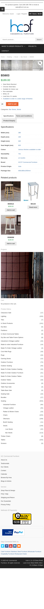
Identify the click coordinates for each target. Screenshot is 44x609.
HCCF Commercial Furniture (27, 204)
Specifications (8, 157)
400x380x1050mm (24, 212)
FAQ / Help (4, 535)
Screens (3, 485)
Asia (19, 208)
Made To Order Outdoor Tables (11, 418)
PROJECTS (32, 46)
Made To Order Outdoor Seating (11, 411)
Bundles (3, 439)
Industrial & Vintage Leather (10, 382)
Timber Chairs (5, 477)
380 (19, 174)
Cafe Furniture (6, 593)
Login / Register (22, 14)
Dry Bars (4, 368)
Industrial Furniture (9, 446)
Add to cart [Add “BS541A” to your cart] (11, 251)
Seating (9, 57)
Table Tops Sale (6, 428)
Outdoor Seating (6, 407)
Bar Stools (24, 57)
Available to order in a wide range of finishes (18, 140)
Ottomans (6, 460)
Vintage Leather (8, 449)
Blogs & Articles (6, 522)
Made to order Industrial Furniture (12, 386)
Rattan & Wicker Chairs (11, 453)
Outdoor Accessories (8, 425)
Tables (3, 481)
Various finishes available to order (29, 191)
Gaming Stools (6, 400)
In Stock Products (7, 365)
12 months (21, 199)
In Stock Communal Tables (10, 375)
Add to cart (12, 145)
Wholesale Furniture (34, 593)
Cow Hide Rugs (6, 393)
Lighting (3, 358)
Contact (3, 512)
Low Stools (9, 470)
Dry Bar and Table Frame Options (12, 379)
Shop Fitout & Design (8, 532)
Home (3, 57)
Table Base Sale (6, 432)
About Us (4, 501)
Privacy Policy (5, 546)
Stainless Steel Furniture (19, 593)
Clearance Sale (6, 354)
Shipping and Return (8, 539)
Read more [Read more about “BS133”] (33, 249)
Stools (16, 57)
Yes (19, 195)
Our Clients (4, 508)
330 (19, 178)
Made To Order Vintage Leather (11, 389)
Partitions (4, 372)
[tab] (8, 157)
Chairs (5, 456)
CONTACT (5, 51)
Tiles (2, 361)
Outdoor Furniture (7, 403)
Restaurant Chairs (21, 595)
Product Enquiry (9, 162)
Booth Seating (8, 463)
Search (39, 39)
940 (19, 182)
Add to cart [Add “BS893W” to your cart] (11, 285)
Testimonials (5, 505)
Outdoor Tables (6, 421)
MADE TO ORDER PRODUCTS (12, 46)
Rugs (2, 396)
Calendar (4, 515)
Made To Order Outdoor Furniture (12, 414)
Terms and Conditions (24, 157)
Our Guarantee (6, 542)
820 (19, 187)
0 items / (36, 14)
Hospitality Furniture (8, 595)
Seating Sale (5, 435)
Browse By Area (6, 519)
